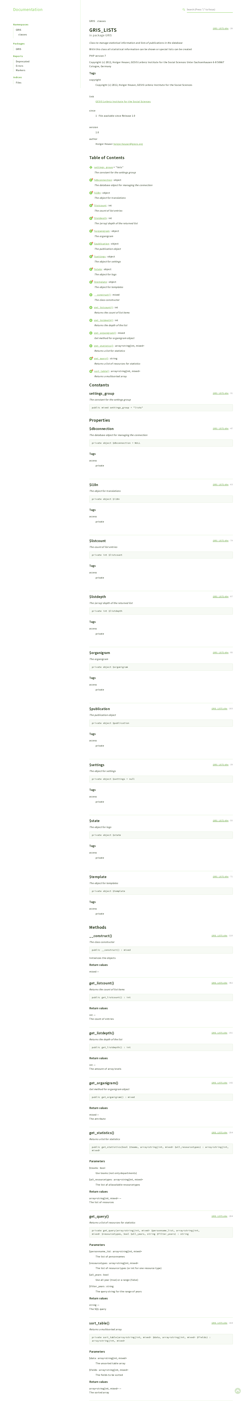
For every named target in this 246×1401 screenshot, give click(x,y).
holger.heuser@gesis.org (128, 143)
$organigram (102, 231)
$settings (100, 256)
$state (98, 269)
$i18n (97, 192)
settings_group (103, 167)
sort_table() (101, 371)
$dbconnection (103, 179)
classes (22, 34)
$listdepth (100, 218)
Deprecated (22, 61)
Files (18, 82)
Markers (20, 70)
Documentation (28, 9)
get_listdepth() (103, 320)
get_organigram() (105, 332)
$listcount (100, 205)
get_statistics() (103, 345)
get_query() (101, 358)
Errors (19, 65)
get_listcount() (103, 307)
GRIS (18, 29)
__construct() (102, 294)
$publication (101, 243)
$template (100, 281)
